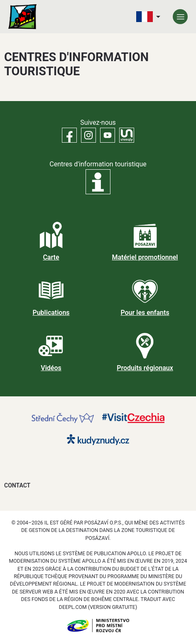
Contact (17, 485)
